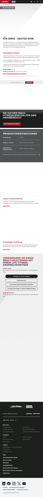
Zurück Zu (6, 4)
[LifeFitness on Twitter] (19, 483)
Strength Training (8, 439)
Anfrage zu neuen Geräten (21, 276)
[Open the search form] (34, 2)
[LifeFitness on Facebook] (9, 483)
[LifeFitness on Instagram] (14, 483)
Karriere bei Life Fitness (10, 468)
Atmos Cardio (26, 439)
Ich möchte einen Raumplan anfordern (21, 284)
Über (4, 455)
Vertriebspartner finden (10, 457)
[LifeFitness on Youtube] (24, 483)
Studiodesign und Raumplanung (12, 447)
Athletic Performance (29, 429)
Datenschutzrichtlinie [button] (9, 489)
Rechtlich (6, 462)
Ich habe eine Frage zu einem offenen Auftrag (21, 288)
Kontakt (29, 82)
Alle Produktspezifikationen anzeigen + (15, 73)
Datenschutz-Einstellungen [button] (17, 487)
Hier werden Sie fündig (12, 124)
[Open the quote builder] (37, 2)
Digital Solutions (27, 437)
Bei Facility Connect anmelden (12, 470)
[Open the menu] (41, 2)
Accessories (6, 441)
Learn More (6, 206)
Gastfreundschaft (8, 429)
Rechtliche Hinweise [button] (22, 489)
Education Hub (7, 451)
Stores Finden (7, 460)
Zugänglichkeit (7, 465)
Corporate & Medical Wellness (31, 431)
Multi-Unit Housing (8, 431)
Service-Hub (6, 449)
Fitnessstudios (7, 427)
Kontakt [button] (5, 487)
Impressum (6, 473)
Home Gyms (26, 427)
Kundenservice (21, 280)
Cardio (5, 437)
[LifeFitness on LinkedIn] (3, 483)
